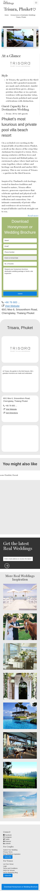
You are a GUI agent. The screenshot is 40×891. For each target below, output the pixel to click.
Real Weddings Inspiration (11, 854)
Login (5, 866)
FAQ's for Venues (9, 870)
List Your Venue (8, 864)
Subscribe (8, 857)
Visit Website (12, 305)
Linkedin (7, 843)
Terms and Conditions (10, 868)
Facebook (7, 835)
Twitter (6, 839)
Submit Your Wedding (10, 850)
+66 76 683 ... (12, 302)
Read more (33, 215)
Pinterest (7, 841)
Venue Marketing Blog (10, 872)
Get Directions (12, 413)
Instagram (7, 837)
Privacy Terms (7, 852)
